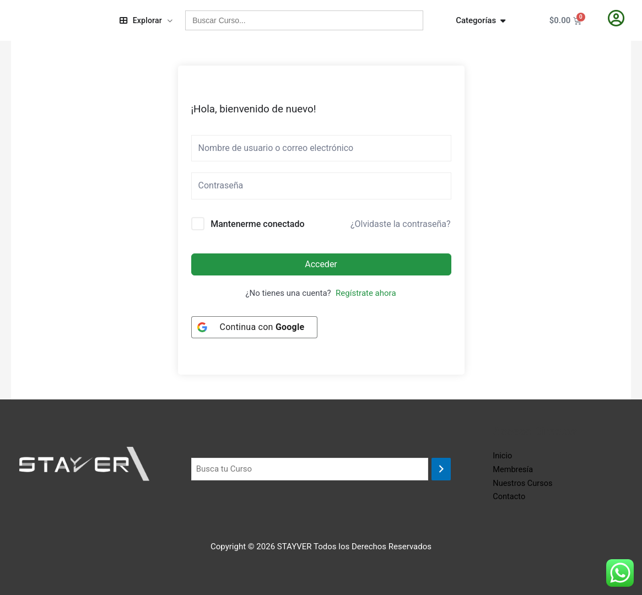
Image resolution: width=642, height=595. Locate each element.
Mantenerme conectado (257, 224)
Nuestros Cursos (523, 483)
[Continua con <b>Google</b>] (254, 327)
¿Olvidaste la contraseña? (400, 224)
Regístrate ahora (366, 293)
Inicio (502, 456)
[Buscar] (441, 469)
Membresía (513, 469)
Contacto (509, 496)
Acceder (321, 264)
